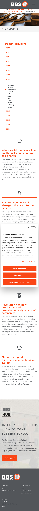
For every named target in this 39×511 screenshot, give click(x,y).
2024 (8, 57)
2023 (8, 61)
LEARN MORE (9, 458)
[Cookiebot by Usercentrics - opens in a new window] (28, 227)
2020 (8, 75)
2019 (8, 79)
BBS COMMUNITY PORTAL (9, 504)
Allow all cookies (20, 268)
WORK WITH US (25, 485)
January (10, 107)
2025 (8, 52)
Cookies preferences (9, 490)
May (8, 98)
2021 (8, 70)
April (9, 100)
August (10, 92)
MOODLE (4, 499)
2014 (8, 129)
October (10, 87)
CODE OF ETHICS (26, 490)
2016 (8, 120)
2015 (8, 125)
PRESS (3, 506)
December (11, 83)
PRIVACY (4, 488)
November (11, 85)
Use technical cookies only (19, 282)
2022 (8, 66)
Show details (27, 262)
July (9, 94)
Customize (19, 275)
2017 (8, 116)
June (9, 96)
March (9, 102)
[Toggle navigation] (33, 4)
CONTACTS (5, 485)
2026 (8, 48)
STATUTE (23, 488)
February (10, 105)
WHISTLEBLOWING (26, 493)
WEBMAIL (4, 501)
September (11, 89)
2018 (8, 111)
